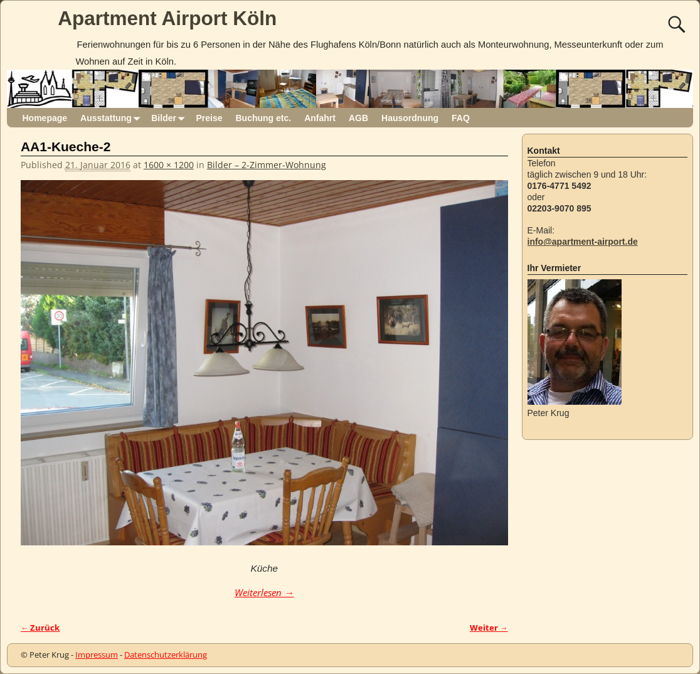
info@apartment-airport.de (583, 242)
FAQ (461, 118)
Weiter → (489, 628)
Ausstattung (112, 117)
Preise (209, 118)
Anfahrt (320, 118)
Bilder (170, 117)
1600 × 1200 (169, 165)
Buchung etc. (263, 118)
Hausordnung (409, 118)
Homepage (45, 118)
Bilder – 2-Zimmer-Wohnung (266, 165)
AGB (358, 118)
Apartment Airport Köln (167, 18)
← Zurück (40, 628)
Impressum (96, 654)
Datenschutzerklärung (165, 654)
